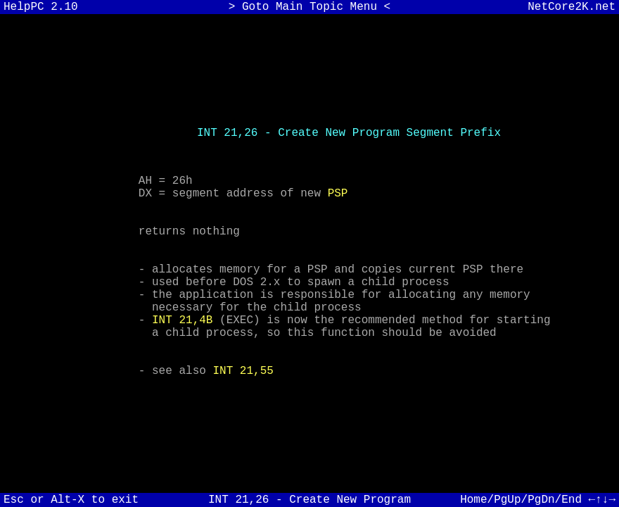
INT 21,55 (242, 392)
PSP (338, 175)
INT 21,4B (182, 330)
